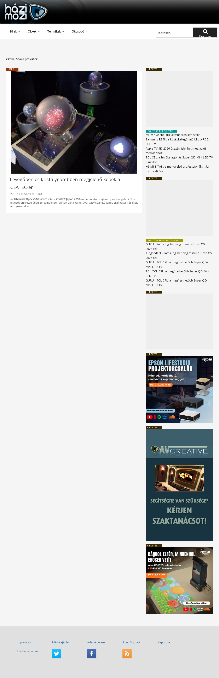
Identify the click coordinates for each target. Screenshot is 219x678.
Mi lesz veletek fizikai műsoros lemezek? (173, 135)
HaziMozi (20, 5)
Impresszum (25, 642)
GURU (38, 194)
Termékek (56, 31)
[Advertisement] (179, 99)
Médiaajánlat (60, 642)
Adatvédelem (96, 642)
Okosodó (80, 31)
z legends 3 (153, 253)
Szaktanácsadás (27, 651)
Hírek (15, 31)
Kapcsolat (164, 642)
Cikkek (34, 31)
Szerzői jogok (131, 642)
